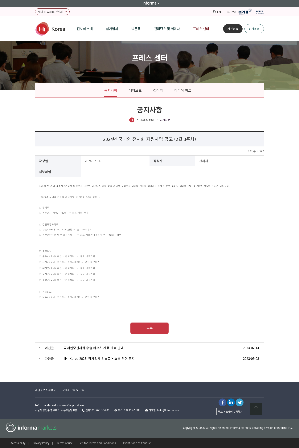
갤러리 (158, 90)
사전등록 (232, 29)
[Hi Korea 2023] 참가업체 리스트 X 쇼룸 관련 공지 (99, 358)
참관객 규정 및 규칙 (73, 390)
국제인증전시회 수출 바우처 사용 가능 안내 (94, 347)
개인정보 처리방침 (45, 390)
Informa (149, 3)
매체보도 (135, 90)
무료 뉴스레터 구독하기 (230, 412)
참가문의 (254, 29)
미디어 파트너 (184, 90)
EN (219, 12)
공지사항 (110, 90)
